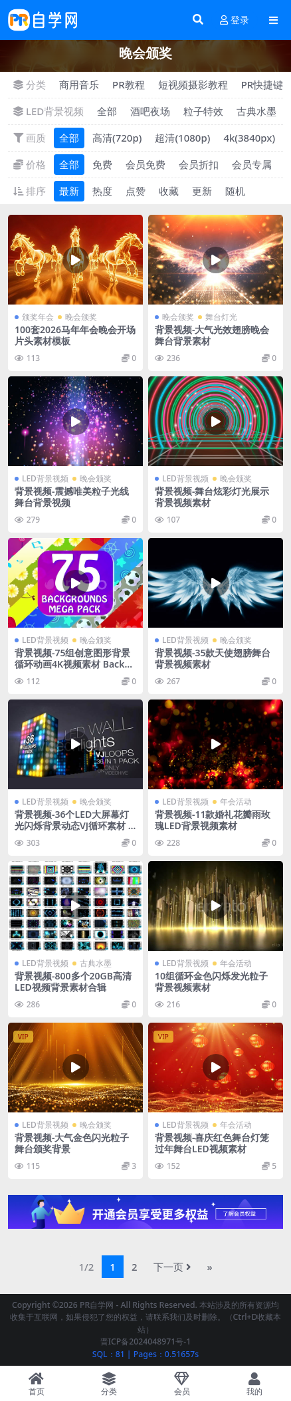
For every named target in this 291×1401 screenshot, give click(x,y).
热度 (102, 190)
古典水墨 (256, 111)
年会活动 (236, 801)
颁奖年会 (38, 316)
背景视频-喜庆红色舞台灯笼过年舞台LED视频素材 (212, 1143)
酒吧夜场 (150, 111)
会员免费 (145, 164)
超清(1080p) (182, 137)
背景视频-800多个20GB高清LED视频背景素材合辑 (73, 981)
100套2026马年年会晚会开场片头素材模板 (75, 335)
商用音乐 (79, 84)
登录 (234, 20)
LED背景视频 (45, 478)
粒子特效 (203, 111)
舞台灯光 (221, 316)
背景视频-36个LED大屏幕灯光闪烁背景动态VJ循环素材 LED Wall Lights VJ (74, 825)
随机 (235, 190)
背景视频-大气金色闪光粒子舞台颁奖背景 (72, 1143)
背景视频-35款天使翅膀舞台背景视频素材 (213, 658)
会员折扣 (199, 164)
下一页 (172, 1266)
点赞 (136, 190)
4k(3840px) (249, 137)
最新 (69, 190)
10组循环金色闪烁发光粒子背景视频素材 (211, 981)
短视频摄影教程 (193, 84)
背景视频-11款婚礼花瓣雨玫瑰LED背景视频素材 (213, 820)
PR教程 (128, 84)
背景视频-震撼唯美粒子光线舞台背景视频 (72, 497)
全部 (107, 111)
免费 (102, 164)
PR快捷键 (262, 84)
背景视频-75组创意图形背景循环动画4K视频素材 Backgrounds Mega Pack (74, 664)
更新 (202, 190)
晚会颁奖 (81, 316)
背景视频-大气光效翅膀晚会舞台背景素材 (212, 335)
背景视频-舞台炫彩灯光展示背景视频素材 (212, 497)
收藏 (169, 190)
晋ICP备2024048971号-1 (145, 1341)
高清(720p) (117, 137)
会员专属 (252, 164)
